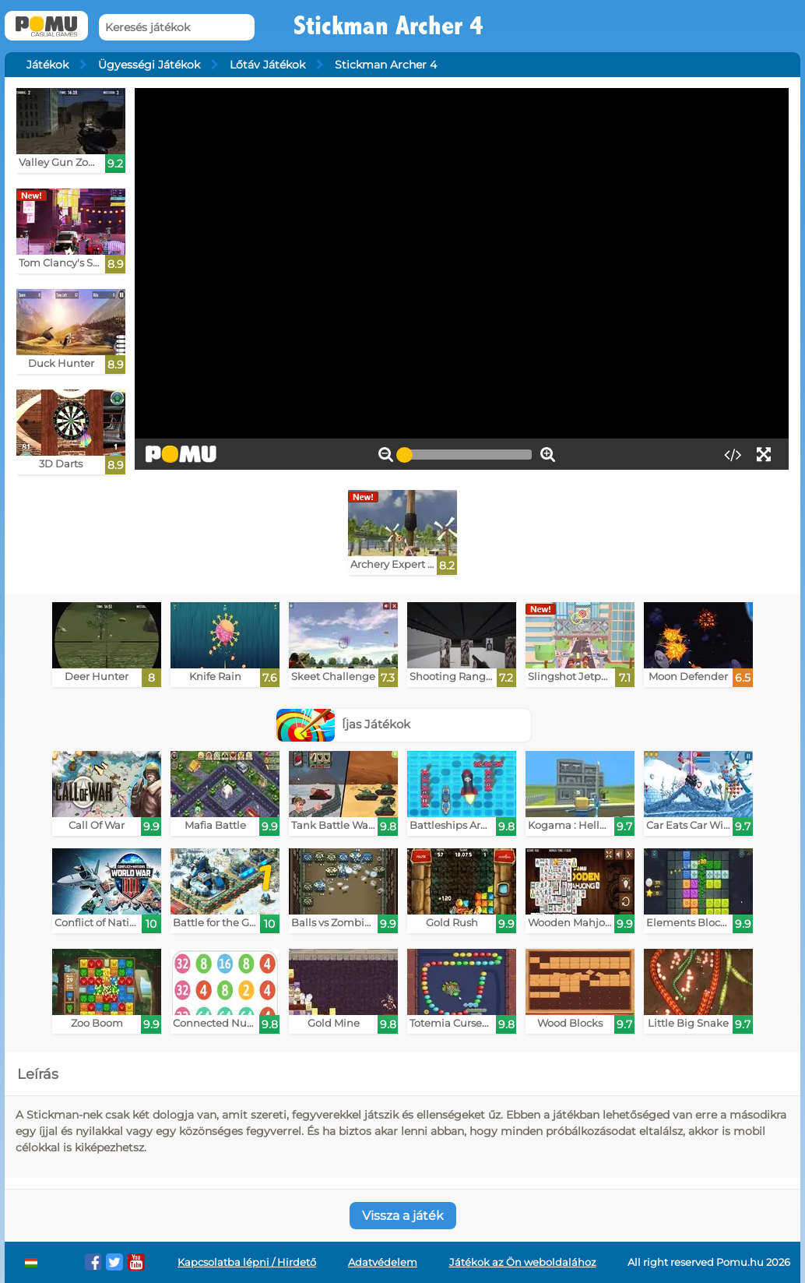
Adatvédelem (382, 1262)
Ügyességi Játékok (149, 65)
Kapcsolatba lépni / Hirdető (247, 1262)
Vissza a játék (403, 1215)
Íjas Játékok (343, 724)
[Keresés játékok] (177, 27)
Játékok (47, 65)
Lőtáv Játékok (267, 65)
